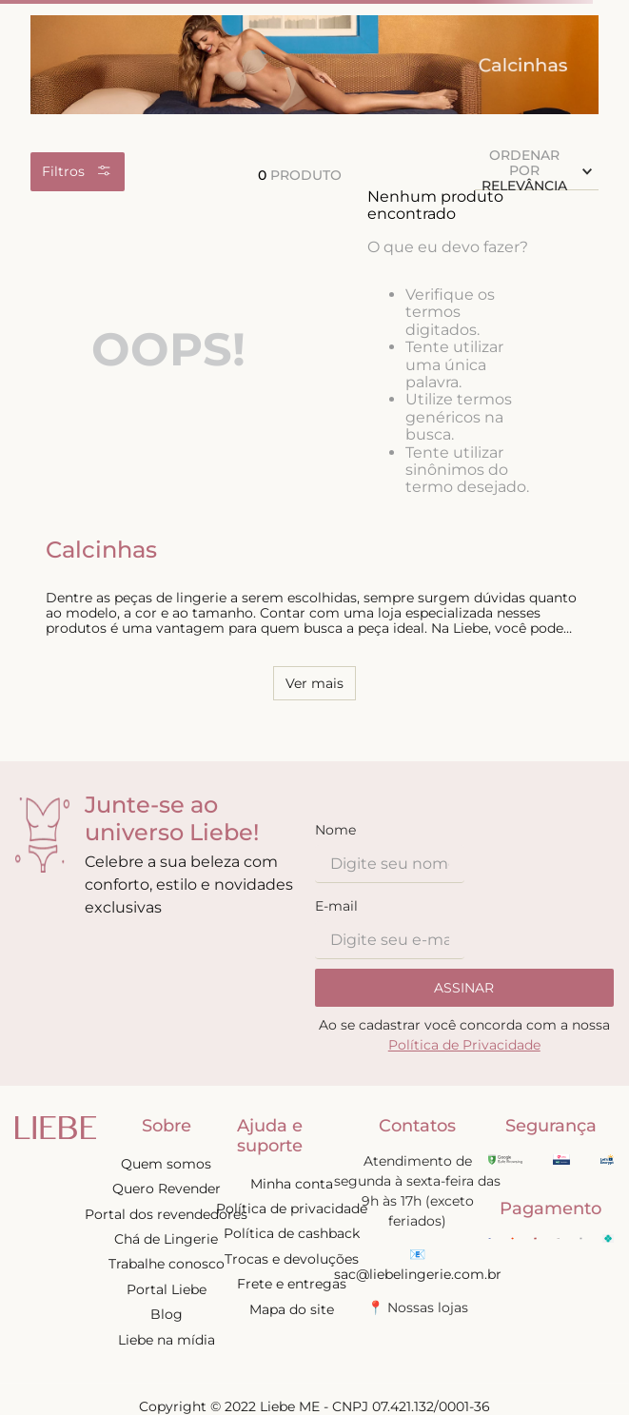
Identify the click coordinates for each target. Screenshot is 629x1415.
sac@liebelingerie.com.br (417, 1274)
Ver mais (314, 683)
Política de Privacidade (464, 1044)
